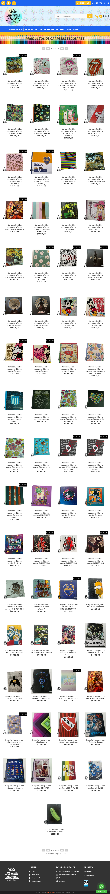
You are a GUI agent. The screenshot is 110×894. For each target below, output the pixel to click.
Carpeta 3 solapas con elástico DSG (41, 741)
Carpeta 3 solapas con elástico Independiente (68, 741)
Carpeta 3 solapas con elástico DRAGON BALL (95, 697)
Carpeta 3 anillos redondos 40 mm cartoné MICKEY (68, 323)
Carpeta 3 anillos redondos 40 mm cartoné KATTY (95, 227)
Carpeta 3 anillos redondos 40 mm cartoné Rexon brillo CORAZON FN (95, 418)
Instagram (61, 881)
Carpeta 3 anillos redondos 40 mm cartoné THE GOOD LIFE (14, 606)
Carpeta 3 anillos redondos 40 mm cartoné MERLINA (95, 275)
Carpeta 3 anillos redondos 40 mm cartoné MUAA (68, 369)
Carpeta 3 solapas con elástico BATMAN (14, 697)
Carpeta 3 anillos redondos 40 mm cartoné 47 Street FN (41, 131)
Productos (31, 29)
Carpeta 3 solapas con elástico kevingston (95, 741)
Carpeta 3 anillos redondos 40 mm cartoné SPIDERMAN (41, 561)
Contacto (73, 29)
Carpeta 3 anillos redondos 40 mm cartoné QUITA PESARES (41, 83)
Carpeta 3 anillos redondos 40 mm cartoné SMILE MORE (41, 513)
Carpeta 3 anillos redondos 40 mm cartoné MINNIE (14, 369)
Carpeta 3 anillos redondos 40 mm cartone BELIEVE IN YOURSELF (14, 180)
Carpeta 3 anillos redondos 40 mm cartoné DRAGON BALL (14, 227)
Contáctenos (35, 881)
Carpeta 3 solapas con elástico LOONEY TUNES (68, 787)
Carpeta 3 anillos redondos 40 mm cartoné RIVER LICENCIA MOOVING (68, 466)
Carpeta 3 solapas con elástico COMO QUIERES (68, 697)
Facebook (61, 878)
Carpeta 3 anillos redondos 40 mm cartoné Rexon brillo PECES (41, 466)
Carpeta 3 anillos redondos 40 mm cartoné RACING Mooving (14, 418)
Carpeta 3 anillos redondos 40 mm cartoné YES (41, 606)
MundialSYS (50, 892)
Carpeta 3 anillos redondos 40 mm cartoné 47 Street (14, 131)
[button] (101, 16)
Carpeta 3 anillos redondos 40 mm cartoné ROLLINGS (95, 83)
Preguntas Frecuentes (52, 29)
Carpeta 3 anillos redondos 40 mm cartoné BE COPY (95, 131)
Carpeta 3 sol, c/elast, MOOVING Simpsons (95, 605)
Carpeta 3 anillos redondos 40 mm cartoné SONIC (68, 513)
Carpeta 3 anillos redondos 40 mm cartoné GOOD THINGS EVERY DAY (41, 228)
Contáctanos (100, 3)
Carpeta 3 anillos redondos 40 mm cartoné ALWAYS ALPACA (68, 132)
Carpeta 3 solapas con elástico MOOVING (95, 787)
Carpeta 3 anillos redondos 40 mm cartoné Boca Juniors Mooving (41, 180)
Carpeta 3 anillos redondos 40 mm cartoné (14, 83)
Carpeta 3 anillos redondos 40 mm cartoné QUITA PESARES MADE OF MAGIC (68, 84)
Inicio (32, 871)
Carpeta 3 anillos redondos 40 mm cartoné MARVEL (68, 275)
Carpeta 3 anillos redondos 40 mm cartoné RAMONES (41, 417)
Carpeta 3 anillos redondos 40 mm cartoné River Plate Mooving (95, 466)
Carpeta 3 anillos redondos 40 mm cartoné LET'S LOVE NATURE (41, 276)
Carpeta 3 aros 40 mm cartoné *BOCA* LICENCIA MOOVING (68, 606)
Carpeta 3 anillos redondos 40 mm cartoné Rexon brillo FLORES (14, 466)
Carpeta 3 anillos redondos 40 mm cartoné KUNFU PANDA (14, 275)
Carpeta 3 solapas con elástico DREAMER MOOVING (14, 742)
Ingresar (83, 3)
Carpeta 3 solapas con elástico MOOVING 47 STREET (68, 652)
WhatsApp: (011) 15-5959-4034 (68, 871)
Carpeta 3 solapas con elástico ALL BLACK (95, 651)
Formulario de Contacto (66, 875)
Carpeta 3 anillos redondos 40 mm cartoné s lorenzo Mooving (14, 514)
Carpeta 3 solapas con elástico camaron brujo (41, 697)
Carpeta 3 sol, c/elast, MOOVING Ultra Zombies (41, 651)
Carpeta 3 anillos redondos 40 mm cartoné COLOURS (68, 179)
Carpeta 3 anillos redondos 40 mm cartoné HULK (68, 227)
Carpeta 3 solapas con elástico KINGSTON (41, 787)
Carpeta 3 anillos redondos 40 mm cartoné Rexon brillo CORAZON (68, 418)
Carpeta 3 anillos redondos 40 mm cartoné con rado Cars (95, 179)
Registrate (89, 876)
